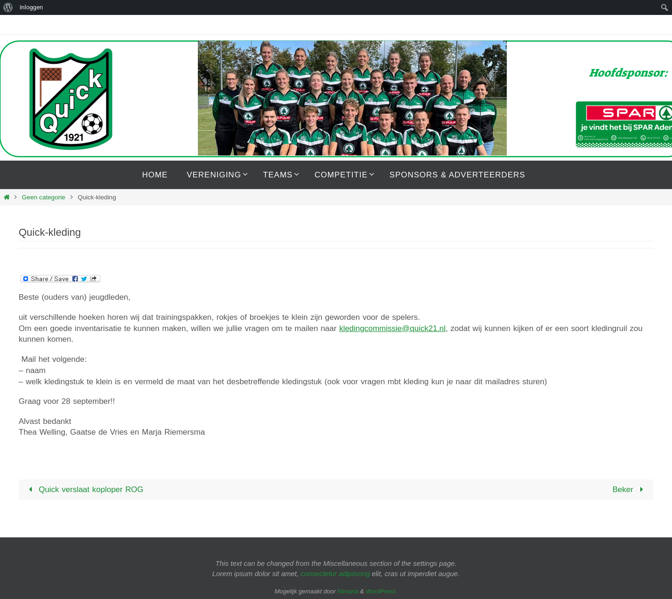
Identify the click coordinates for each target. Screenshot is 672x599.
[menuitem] (8, 7)
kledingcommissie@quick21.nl (392, 328)
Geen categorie (43, 197)
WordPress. (382, 591)
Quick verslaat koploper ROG (84, 489)
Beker (629, 489)
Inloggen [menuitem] (31, 7)
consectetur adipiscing (335, 574)
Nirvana (347, 591)
